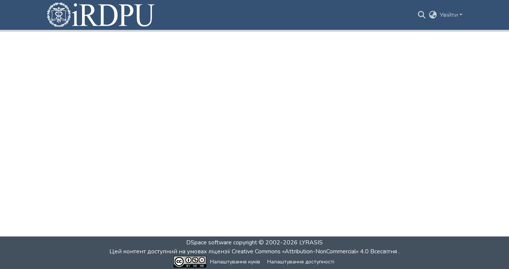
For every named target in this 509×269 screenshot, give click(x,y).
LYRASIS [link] (311, 242)
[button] (101, 15)
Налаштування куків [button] (235, 261)
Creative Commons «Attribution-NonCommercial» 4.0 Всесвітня (315, 251)
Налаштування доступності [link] (300, 261)
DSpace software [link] (209, 242)
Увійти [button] (449, 15)
